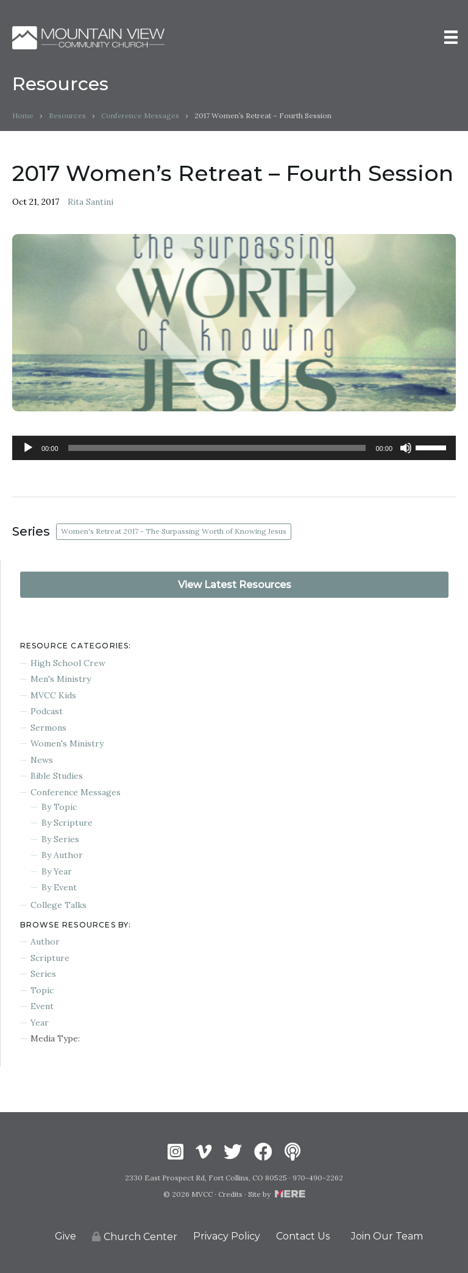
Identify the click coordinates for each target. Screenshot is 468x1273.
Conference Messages (140, 115)
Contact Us (303, 1236)
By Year (56, 871)
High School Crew (67, 663)
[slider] (217, 448)
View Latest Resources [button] (234, 584)
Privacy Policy (226, 1236)
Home (23, 115)
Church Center (134, 1237)
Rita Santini (90, 201)
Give (65, 1236)
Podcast (46, 711)
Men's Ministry (60, 678)
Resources (67, 115)
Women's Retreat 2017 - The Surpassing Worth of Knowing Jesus (173, 531)
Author (45, 941)
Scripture (49, 957)
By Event (59, 887)
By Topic (59, 806)
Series (43, 973)
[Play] (28, 448)
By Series (60, 839)
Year (39, 1022)
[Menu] (451, 37)
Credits (230, 1194)
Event (42, 1006)
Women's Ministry (67, 743)
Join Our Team (387, 1236)
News (41, 759)
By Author (62, 854)
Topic (42, 990)
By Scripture (67, 822)
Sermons (48, 727)
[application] (234, 448)
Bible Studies (56, 775)
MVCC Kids (53, 695)
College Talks (58, 904)
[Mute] (406, 448)
